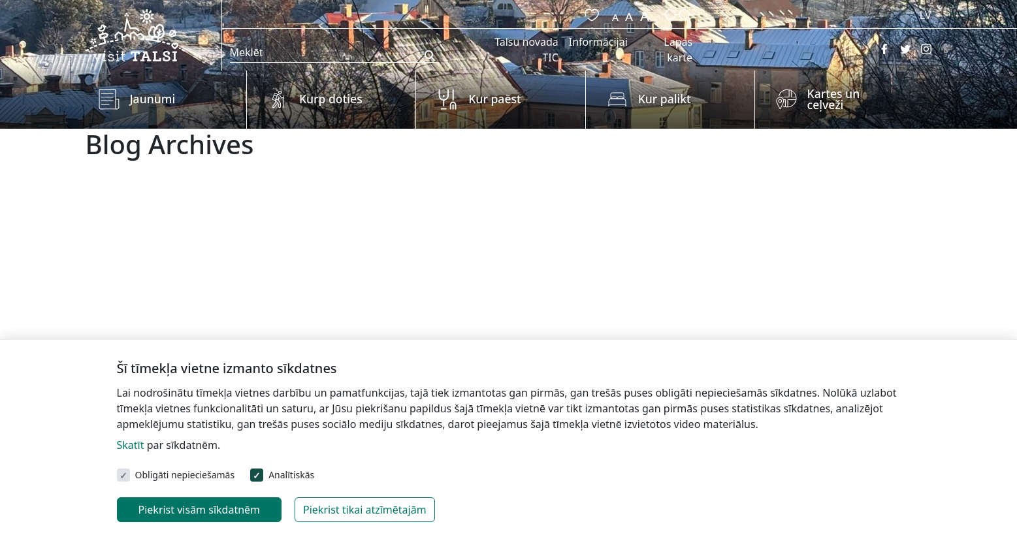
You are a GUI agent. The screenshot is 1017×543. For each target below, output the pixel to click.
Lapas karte (678, 50)
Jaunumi (153, 99)
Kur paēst (494, 99)
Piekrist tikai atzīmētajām (365, 509)
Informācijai (598, 42)
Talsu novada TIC (526, 50)
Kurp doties (331, 99)
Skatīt (130, 445)
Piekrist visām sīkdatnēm (199, 509)
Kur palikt (664, 99)
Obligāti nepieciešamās (185, 475)
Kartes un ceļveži (833, 99)
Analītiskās (291, 475)
